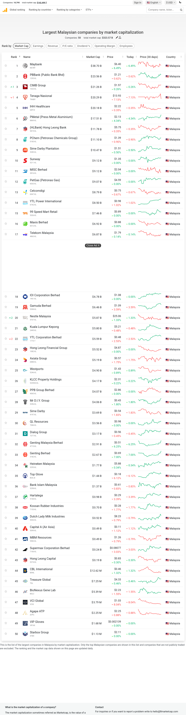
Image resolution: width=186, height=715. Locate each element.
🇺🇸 (153, 2)
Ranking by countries (40, 9)
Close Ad (93, 230)
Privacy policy (103, 679)
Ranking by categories (68, 9)
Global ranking (17, 9)
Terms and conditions (107, 685)
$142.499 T (42, 2)
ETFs (88, 9)
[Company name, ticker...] (164, 10)
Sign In (137, 2)
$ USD (169, 2)
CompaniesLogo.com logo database (55, 700)
